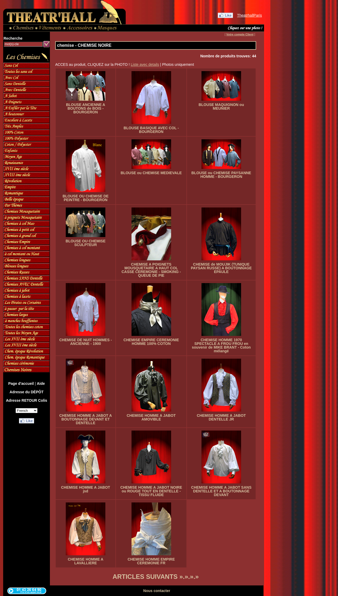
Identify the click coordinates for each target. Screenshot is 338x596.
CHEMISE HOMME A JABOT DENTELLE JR (221, 417)
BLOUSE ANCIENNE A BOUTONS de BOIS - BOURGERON (85, 108)
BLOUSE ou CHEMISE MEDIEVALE (151, 173)
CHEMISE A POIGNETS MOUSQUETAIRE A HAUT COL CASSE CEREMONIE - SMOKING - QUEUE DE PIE (151, 269)
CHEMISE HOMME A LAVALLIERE (86, 561)
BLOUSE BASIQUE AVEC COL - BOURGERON (151, 129)
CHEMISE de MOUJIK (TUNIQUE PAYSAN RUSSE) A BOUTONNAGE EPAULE (221, 268)
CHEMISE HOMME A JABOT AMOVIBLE (151, 417)
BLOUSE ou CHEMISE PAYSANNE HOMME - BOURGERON (221, 174)
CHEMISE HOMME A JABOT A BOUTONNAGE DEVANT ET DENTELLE (85, 419)
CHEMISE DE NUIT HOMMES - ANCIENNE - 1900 (85, 341)
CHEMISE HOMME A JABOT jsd (85, 489)
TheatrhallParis (249, 15)
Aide (41, 383)
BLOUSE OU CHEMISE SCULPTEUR (86, 243)
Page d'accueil (21, 383)
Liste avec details (145, 64)
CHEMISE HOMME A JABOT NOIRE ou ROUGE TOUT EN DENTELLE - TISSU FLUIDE (151, 491)
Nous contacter (156, 591)
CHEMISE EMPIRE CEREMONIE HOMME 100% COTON (151, 341)
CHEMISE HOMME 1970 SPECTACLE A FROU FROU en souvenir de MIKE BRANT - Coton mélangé (221, 345)
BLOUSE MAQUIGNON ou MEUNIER (221, 106)
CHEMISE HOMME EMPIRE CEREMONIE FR (151, 561)
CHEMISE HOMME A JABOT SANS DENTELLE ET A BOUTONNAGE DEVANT (221, 491)
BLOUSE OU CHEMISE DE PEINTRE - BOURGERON (86, 198)
